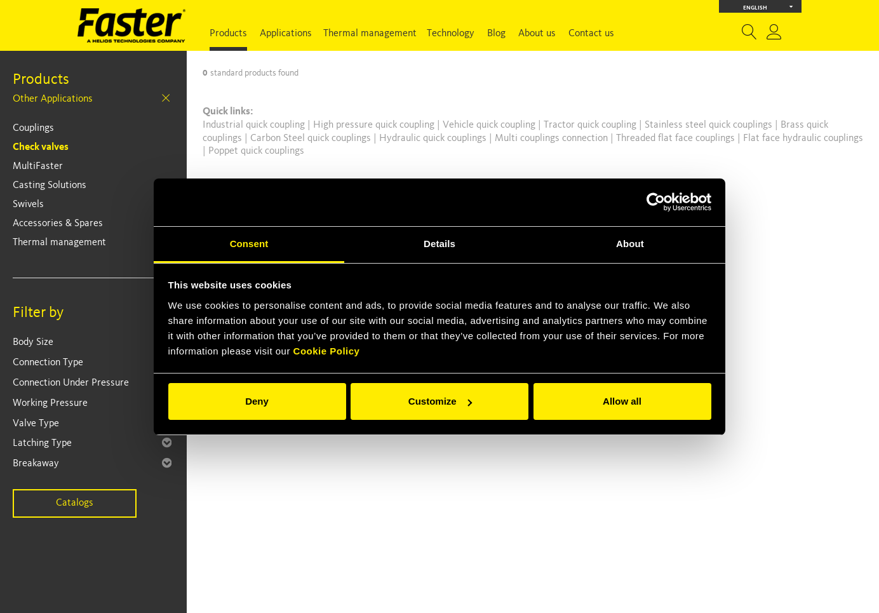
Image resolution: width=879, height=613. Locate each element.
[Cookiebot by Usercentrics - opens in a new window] (655, 202)
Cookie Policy (326, 351)
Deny (257, 401)
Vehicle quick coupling (490, 125)
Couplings (33, 128)
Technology (450, 34)
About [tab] (630, 243)
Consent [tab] (249, 243)
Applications (286, 34)
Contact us (591, 34)
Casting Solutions (49, 185)
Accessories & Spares (58, 224)
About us (537, 34)
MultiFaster (38, 166)
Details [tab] (439, 243)
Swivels (28, 204)
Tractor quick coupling (591, 125)
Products (228, 34)
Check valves (41, 147)
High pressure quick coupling (375, 125)
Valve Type (36, 424)
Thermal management (370, 34)
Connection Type (48, 363)
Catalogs (74, 503)
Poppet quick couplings (256, 151)
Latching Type (42, 443)
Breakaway (36, 464)
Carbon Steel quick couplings (311, 138)
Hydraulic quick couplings (434, 138)
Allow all (622, 401)
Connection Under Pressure (71, 383)
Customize (440, 401)
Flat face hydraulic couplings (803, 138)
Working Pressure (50, 403)
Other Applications (53, 99)
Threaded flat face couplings (676, 138)
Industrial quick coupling (254, 125)
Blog (496, 34)
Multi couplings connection (552, 138)
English (768, 7)
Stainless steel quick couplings (710, 125)
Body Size (33, 342)
